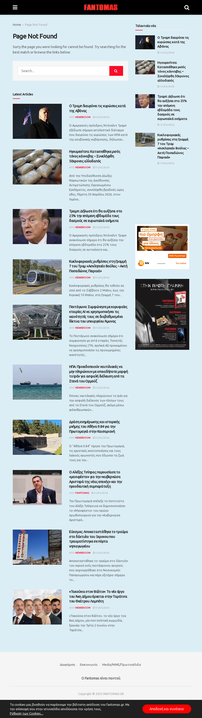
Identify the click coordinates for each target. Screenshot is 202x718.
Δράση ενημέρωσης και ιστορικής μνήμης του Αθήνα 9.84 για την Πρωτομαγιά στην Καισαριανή (94, 426)
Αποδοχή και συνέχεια (167, 709)
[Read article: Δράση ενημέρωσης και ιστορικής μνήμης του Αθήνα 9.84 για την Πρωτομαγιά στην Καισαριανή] (37, 437)
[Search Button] (186, 7)
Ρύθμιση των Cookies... (26, 713)
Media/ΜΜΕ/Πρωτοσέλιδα (121, 664)
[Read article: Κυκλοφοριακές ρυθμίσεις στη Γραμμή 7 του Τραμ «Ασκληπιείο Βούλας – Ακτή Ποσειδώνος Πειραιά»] (37, 276)
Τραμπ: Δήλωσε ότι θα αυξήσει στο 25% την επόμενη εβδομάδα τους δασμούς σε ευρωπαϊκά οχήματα (95, 216)
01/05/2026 (101, 117)
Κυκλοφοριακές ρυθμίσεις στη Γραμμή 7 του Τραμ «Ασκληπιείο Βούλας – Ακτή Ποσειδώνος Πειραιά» (98, 266)
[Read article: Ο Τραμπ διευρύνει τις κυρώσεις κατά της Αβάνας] (37, 121)
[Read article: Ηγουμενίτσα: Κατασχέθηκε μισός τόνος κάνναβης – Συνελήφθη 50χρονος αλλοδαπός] (37, 166)
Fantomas (82, 493)
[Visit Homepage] (101, 7)
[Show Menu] (15, 7)
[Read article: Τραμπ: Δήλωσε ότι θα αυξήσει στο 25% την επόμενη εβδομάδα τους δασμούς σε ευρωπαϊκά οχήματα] (37, 226)
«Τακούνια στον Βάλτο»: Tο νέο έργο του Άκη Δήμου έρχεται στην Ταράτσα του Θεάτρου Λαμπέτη (98, 596)
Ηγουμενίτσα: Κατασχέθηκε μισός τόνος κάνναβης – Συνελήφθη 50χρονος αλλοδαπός (94, 156)
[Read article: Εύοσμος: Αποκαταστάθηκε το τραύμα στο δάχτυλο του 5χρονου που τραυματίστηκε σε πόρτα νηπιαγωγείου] (37, 547)
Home (17, 24)
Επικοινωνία (88, 664)
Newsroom (82, 117)
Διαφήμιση (67, 664)
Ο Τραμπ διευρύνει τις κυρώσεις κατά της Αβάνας (173, 42)
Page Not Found (36, 24)
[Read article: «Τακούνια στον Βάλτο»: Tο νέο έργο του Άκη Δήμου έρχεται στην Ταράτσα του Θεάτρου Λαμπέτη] (37, 607)
